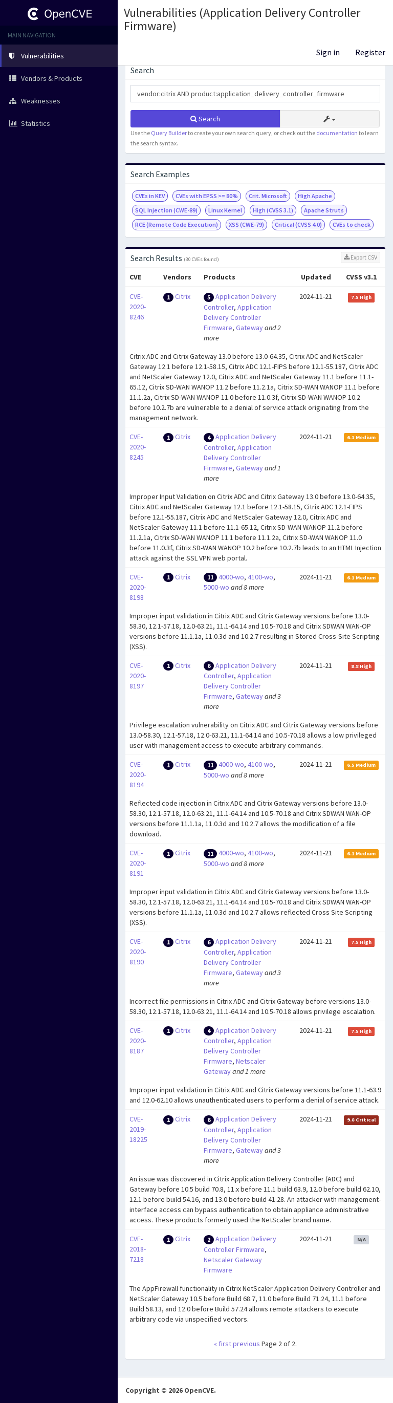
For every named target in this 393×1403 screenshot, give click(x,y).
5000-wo (216, 587)
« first (222, 1343)
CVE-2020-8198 (137, 587)
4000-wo (231, 576)
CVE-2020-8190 (137, 951)
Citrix (182, 296)
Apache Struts (324, 210)
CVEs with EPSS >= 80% (207, 196)
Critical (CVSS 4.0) (298, 224)
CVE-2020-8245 (137, 447)
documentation (337, 133)
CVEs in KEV (150, 196)
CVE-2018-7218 (137, 1249)
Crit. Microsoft (268, 196)
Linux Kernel (225, 210)
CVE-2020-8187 (137, 1040)
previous (246, 1343)
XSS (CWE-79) (246, 224)
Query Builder (169, 133)
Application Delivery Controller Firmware (238, 317)
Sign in (328, 52)
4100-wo (260, 576)
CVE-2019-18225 (138, 1129)
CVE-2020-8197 (137, 675)
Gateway (249, 327)
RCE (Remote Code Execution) (176, 224)
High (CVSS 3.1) (273, 210)
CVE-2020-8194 (137, 774)
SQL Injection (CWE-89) (166, 210)
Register (370, 52)
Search (205, 118)
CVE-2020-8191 (137, 863)
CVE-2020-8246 (137, 306)
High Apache (315, 196)
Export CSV (360, 257)
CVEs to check (351, 224)
